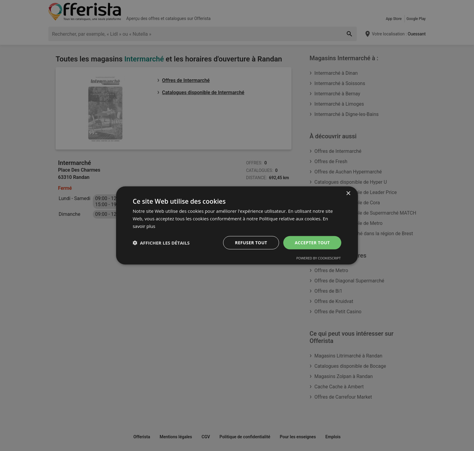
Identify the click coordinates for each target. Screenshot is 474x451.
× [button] (348, 193)
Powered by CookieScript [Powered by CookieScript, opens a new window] (318, 258)
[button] (161, 242)
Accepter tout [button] (312, 242)
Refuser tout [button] (251, 242)
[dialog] (237, 225)
